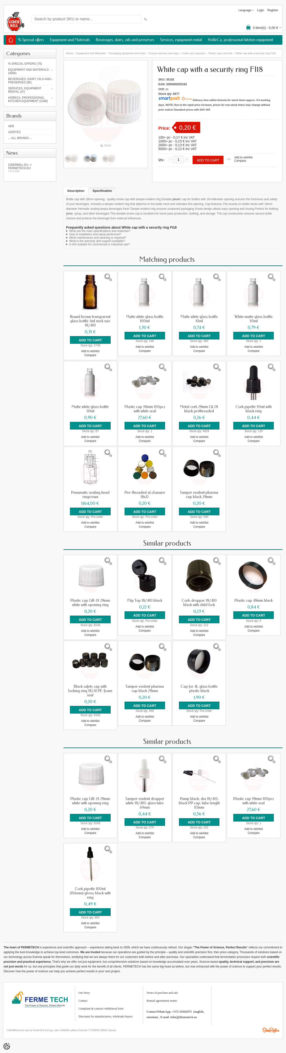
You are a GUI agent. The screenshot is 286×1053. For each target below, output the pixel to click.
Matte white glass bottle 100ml (144, 319)
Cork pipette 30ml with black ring (253, 409)
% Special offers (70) (25, 63)
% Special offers (31, 40)
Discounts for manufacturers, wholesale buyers (106, 1016)
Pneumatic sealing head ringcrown (90, 494)
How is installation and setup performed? (95, 234)
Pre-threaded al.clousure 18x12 (145, 494)
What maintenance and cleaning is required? (97, 237)
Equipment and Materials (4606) (28, 71)
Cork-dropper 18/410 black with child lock (199, 602)
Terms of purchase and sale (162, 992)
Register (272, 10)
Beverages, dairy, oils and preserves (125, 40)
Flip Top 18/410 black (144, 600)
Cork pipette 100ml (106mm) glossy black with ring (90, 892)
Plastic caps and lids (220, 53)
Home (69, 53)
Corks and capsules (193, 53)
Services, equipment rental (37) (24, 90)
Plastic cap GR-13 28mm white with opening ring (90, 602)
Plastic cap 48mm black (254, 600)
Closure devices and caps (164, 53)
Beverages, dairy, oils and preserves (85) (29, 80)
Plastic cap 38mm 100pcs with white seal (145, 409)
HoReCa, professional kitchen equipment (240, 40)
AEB (11, 126)
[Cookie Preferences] (6, 1046)
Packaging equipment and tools (127, 53)
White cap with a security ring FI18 (255, 53)
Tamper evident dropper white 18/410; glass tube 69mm (144, 802)
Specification (102, 191)
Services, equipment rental (181, 40)
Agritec (14, 132)
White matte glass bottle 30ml (254, 319)
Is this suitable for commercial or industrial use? (99, 244)
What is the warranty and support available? (97, 241)
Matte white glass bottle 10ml (199, 319)
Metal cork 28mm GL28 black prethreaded (199, 409)
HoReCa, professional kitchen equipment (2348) (28, 99)
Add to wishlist (243, 157)
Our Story (84, 992)
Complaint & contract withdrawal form (101, 1008)
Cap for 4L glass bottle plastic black (199, 688)
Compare (240, 160)
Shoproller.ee (271, 1029)
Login (260, 10)
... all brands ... (20, 138)
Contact (83, 1000)
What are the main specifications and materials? (99, 231)
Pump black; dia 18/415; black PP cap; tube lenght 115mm (199, 802)
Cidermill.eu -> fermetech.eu (30, 167)
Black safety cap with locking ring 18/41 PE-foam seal (90, 690)
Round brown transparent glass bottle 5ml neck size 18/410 (90, 321)
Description (76, 191)
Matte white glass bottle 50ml (90, 409)
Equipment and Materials (70, 40)
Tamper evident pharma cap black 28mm (199, 494)
